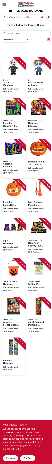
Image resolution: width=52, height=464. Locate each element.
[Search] (42, 17)
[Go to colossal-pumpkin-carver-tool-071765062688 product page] (38, 317)
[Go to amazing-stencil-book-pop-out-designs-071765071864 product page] (14, 317)
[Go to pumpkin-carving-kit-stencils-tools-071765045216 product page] (14, 118)
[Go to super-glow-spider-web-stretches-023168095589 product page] (38, 277)
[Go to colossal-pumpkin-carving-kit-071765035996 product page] (14, 159)
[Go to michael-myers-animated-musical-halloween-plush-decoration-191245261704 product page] (38, 77)
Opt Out (27, 458)
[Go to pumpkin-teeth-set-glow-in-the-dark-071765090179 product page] (38, 159)
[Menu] (4, 4)
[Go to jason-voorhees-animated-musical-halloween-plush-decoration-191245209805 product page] (14, 77)
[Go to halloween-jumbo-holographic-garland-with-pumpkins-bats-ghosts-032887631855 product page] (14, 238)
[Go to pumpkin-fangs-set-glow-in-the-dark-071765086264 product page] (14, 198)
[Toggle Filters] (48, 39)
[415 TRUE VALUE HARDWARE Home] (26, 5)
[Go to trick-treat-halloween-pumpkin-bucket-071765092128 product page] (14, 277)
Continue (10, 458)
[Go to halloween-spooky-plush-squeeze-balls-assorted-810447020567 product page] (38, 238)
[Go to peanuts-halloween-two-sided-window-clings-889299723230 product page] (14, 356)
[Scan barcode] (48, 17)
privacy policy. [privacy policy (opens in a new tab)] (16, 442)
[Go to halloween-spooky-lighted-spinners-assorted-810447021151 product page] (38, 118)
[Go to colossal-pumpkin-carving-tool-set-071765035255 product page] (38, 198)
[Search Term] (23, 17)
